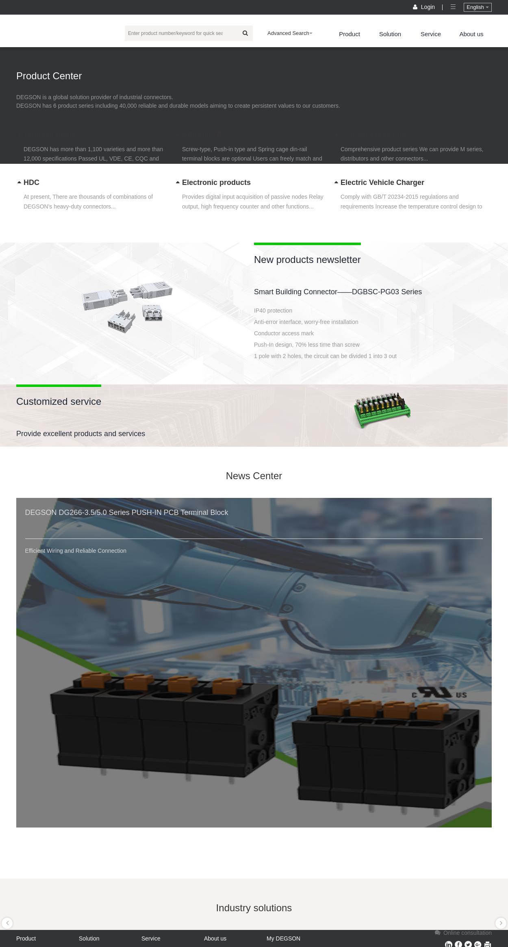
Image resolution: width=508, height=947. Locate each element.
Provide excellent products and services (80, 434)
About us (471, 33)
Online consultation (462, 933)
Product (349, 33)
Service (431, 33)
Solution (390, 33)
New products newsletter (307, 259)
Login (424, 7)
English (477, 7)
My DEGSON (283, 938)
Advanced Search (290, 33)
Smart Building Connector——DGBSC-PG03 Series (338, 292)
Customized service (58, 401)
